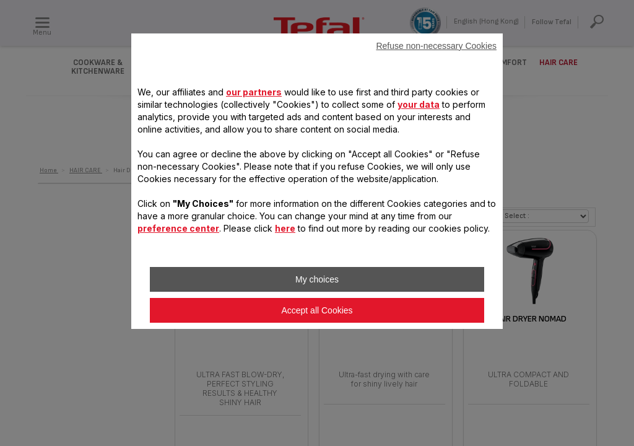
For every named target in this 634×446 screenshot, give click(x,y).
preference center (178, 228)
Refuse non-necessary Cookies (436, 46)
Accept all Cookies (316, 310)
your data (418, 104)
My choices (317, 279)
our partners (254, 92)
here (285, 228)
